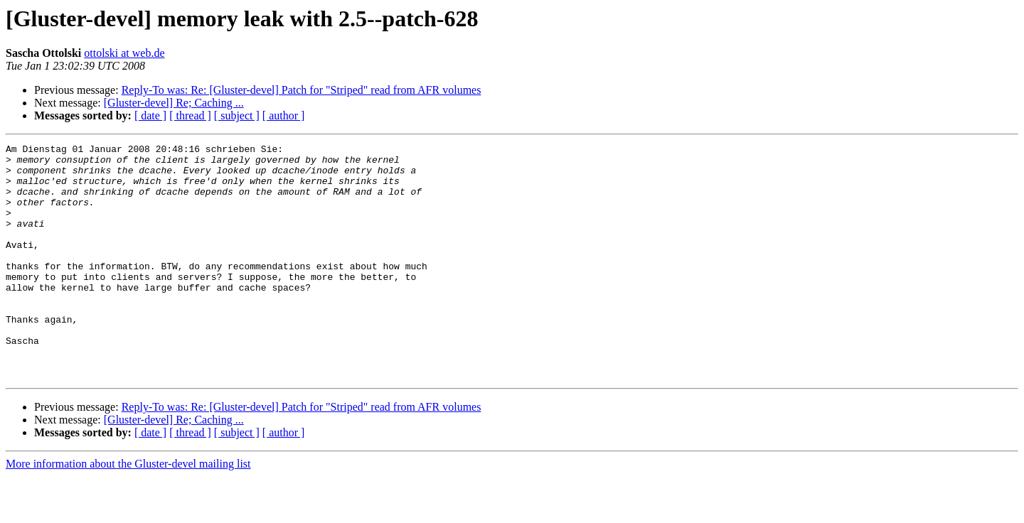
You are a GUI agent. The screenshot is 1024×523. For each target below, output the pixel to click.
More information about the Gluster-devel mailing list (128, 511)
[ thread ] (190, 115)
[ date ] (150, 115)
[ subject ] (237, 115)
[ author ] (283, 115)
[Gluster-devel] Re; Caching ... (174, 103)
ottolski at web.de (124, 53)
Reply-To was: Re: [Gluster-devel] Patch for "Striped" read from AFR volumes (301, 90)
